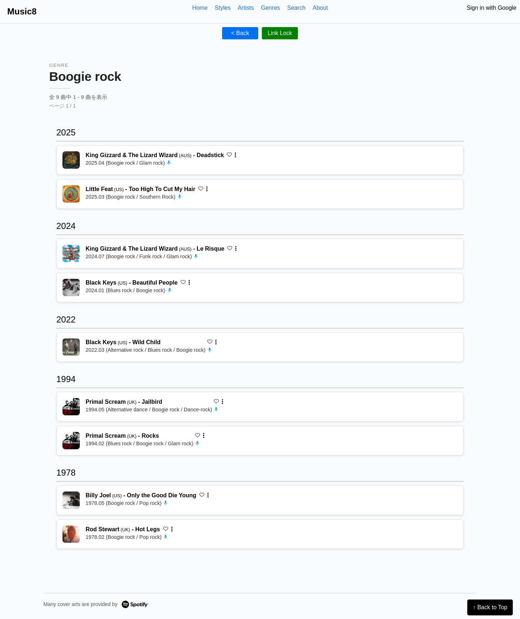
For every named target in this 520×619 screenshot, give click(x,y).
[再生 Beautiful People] (71, 287)
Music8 (21, 11)
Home (200, 8)
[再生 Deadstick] (71, 160)
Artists (246, 8)
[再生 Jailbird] (71, 406)
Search (296, 8)
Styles (223, 8)
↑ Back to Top (490, 607)
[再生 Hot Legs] (71, 534)
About (320, 8)
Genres (270, 8)
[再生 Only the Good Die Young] (71, 500)
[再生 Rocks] (71, 440)
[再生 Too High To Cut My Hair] (71, 194)
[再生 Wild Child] (71, 347)
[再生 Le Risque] (71, 253)
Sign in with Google (491, 8)
